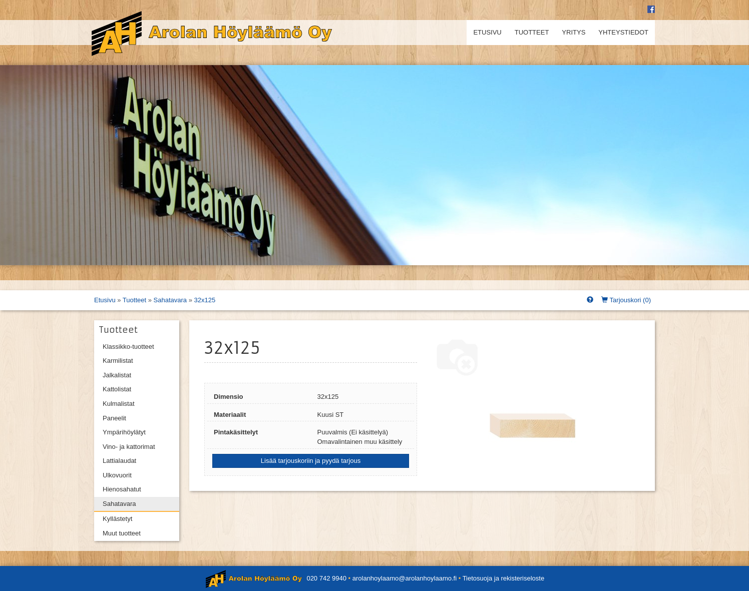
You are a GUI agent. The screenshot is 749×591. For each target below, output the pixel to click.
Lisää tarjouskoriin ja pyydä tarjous (310, 460)
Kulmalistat (119, 403)
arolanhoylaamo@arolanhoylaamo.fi (404, 578)
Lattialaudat (119, 460)
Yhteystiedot (623, 32)
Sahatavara (170, 300)
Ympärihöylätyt (124, 432)
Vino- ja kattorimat (129, 446)
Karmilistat (118, 360)
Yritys (573, 32)
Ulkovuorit (117, 475)
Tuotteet (532, 32)
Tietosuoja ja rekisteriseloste (504, 578)
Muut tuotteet (122, 533)
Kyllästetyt (117, 518)
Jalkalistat (117, 375)
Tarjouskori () (626, 300)
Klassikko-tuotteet (128, 346)
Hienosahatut (122, 489)
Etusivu (487, 32)
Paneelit (114, 418)
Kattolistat (117, 389)
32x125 (205, 300)
